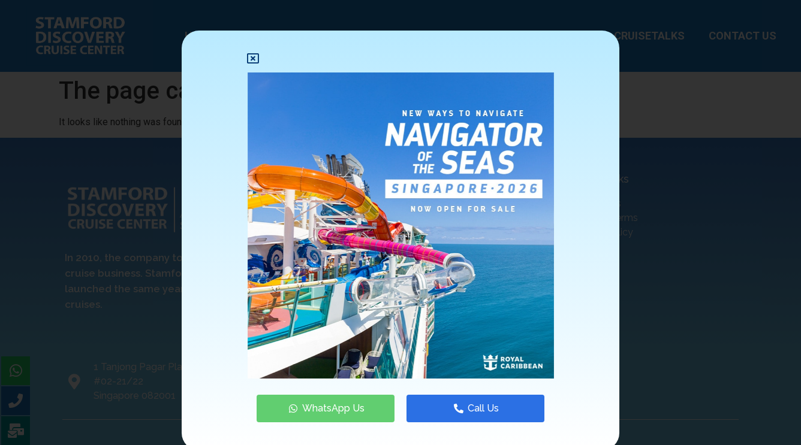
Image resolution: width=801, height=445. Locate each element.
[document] (400, 222)
